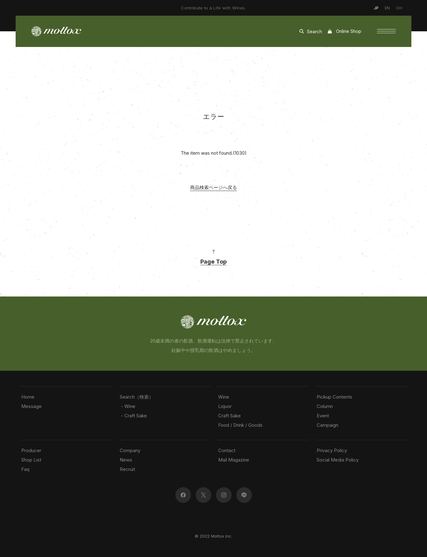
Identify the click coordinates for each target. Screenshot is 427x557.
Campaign (327, 425)
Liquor (225, 406)
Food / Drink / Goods (240, 425)
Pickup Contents (334, 397)
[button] (386, 31)
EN (387, 7)
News (126, 459)
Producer (31, 450)
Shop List (31, 459)
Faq (25, 469)
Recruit (127, 469)
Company (130, 450)
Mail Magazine (233, 459)
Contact (226, 450)
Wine (223, 397)
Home (27, 397)
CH (399, 7)
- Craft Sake (133, 415)
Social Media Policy (338, 459)
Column (325, 406)
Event (323, 415)
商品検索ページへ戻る (213, 187)
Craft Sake (229, 415)
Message (31, 406)
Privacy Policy (332, 450)
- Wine (127, 406)
